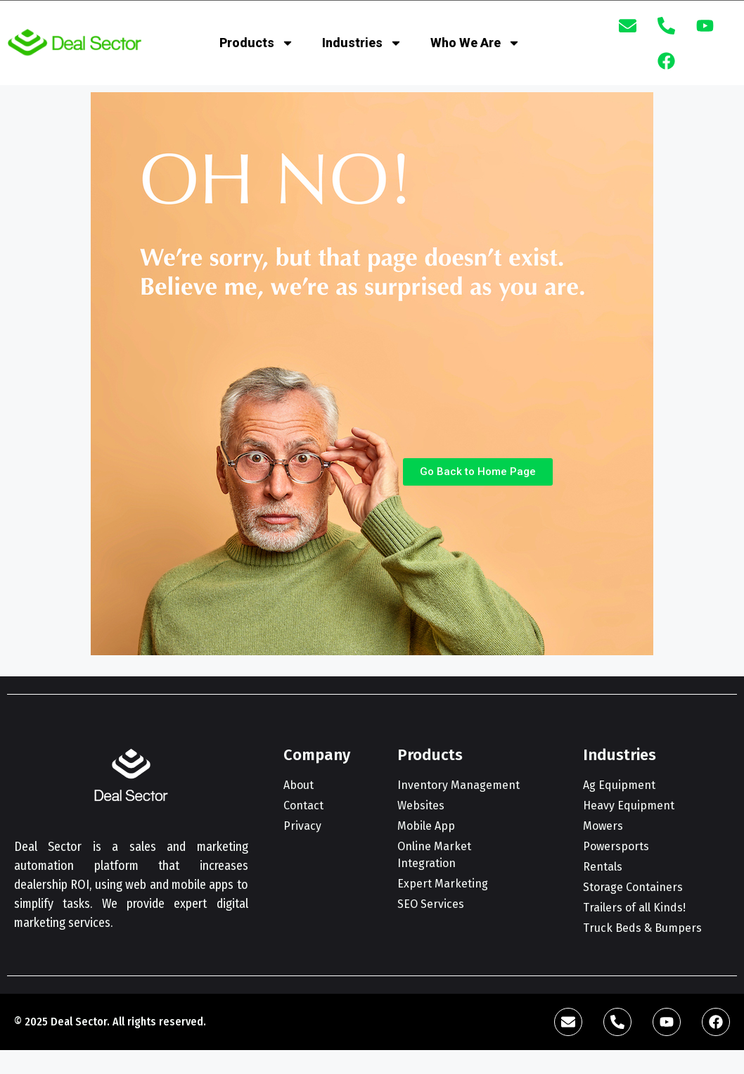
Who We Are (475, 43)
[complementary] (642, 996)
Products (256, 43)
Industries (362, 43)
